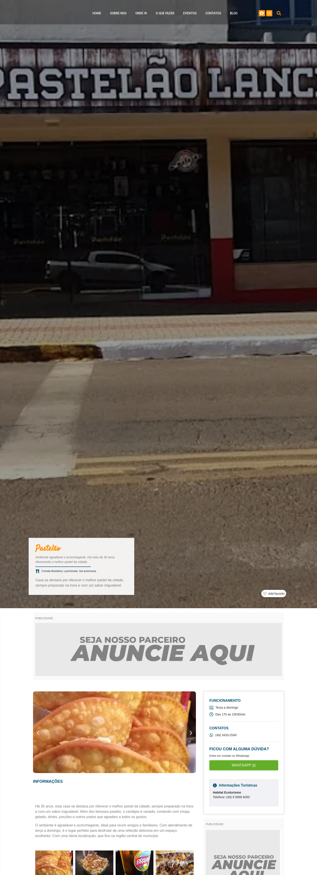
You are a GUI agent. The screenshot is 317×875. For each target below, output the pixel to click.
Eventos (190, 14)
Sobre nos (118, 14)
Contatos (213, 14)
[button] (279, 14)
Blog (234, 14)
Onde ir (141, 14)
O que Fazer (165, 14)
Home (96, 14)
